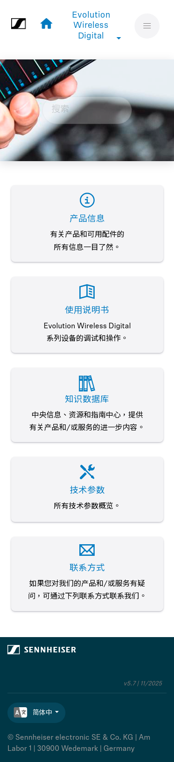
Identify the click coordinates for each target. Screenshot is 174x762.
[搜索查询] (87, 110)
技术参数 (87, 491)
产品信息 (87, 219)
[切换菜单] (147, 25)
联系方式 (87, 568)
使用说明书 (87, 310)
